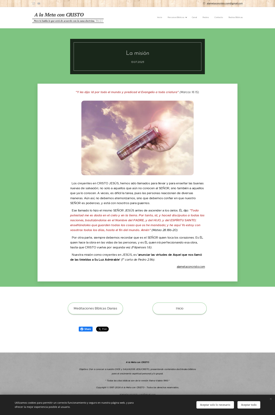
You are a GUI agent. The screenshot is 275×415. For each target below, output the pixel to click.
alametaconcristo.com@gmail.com (225, 3)
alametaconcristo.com (191, 266)
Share (86, 329)
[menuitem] (214, 17)
